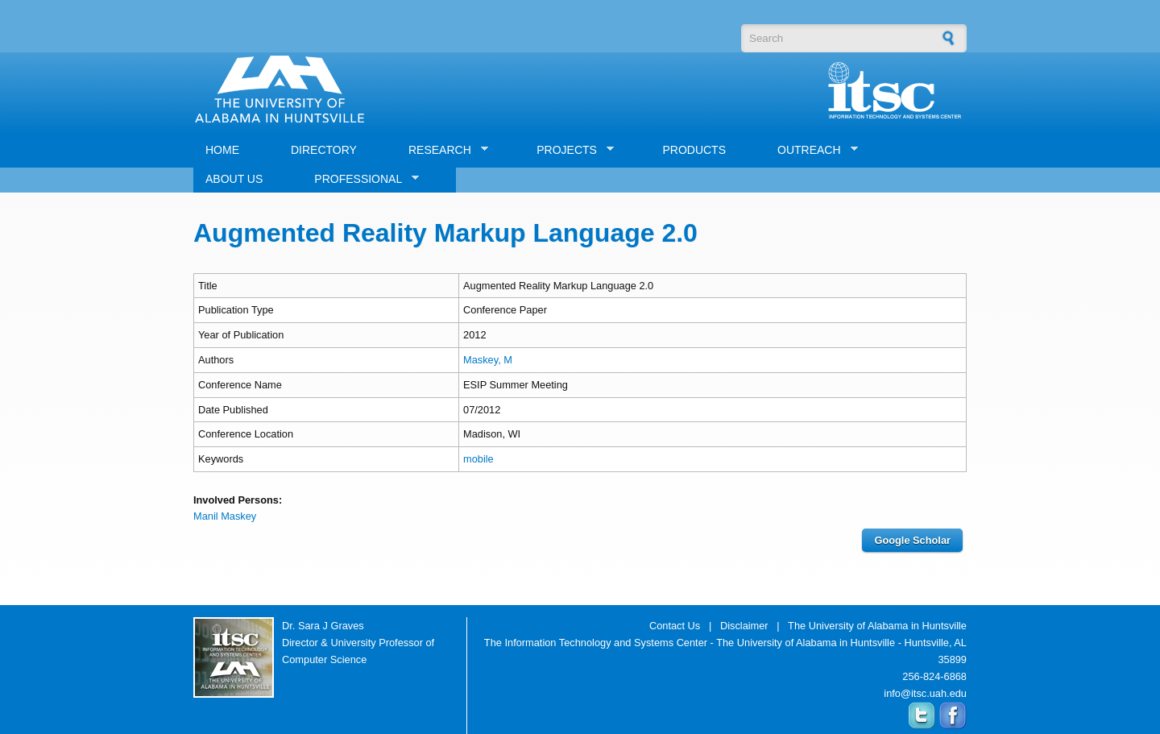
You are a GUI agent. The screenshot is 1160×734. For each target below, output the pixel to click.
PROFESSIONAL (360, 179)
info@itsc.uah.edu (925, 693)
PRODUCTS (694, 149)
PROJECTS (569, 150)
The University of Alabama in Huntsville (877, 626)
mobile (478, 459)
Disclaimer (744, 626)
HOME (222, 149)
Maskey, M (487, 360)
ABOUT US (234, 178)
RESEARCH (442, 150)
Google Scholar (912, 540)
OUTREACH (811, 150)
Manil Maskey (224, 516)
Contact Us (674, 626)
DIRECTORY (324, 149)
